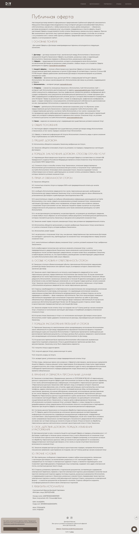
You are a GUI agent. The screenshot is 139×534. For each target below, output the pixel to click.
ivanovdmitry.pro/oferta (57, 65)
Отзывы (118, 4)
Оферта (58, 531)
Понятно (20, 529)
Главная (83, 4)
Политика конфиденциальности (72, 531)
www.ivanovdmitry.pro (83, 90)
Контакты (128, 4)
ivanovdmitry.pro (66, 84)
